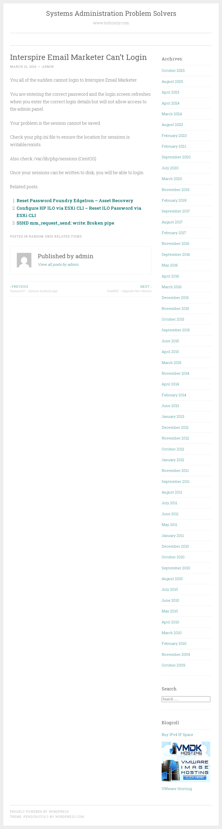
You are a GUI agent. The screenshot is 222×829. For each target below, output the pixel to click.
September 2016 (176, 254)
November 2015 (175, 308)
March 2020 (172, 178)
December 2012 (175, 427)
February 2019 (174, 200)
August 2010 (172, 578)
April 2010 (170, 621)
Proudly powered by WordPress (39, 811)
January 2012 (173, 459)
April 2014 (170, 383)
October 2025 (173, 70)
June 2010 (170, 600)
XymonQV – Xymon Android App (45, 288)
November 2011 (175, 470)
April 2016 (170, 276)
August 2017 (172, 221)
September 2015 (176, 329)
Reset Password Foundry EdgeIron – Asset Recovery (75, 200)
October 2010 (173, 556)
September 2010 (176, 567)
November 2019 (175, 189)
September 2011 (175, 481)
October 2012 (173, 449)
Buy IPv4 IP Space (177, 734)
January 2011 (173, 535)
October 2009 (173, 665)
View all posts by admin (58, 264)
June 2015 (170, 340)
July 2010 (170, 589)
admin (48, 66)
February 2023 (174, 135)
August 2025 (172, 81)
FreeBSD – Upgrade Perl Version (116, 288)
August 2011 (172, 492)
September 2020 (176, 156)
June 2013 (170, 405)
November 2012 (175, 438)
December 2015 (175, 297)
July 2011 (169, 502)
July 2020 (170, 167)
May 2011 (169, 524)
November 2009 (176, 654)
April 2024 (170, 103)
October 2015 (173, 319)
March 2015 (171, 362)
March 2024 (172, 113)
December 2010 (175, 546)
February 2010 (174, 643)
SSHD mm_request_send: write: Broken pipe (65, 223)
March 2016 (172, 286)
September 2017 (176, 211)
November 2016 (175, 243)
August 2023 (172, 124)
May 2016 (170, 265)
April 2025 (170, 92)
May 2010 (170, 611)
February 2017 (174, 232)
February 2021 (174, 146)
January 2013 (173, 416)
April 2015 (170, 351)
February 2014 (174, 394)
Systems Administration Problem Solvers (111, 13)
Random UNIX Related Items (55, 236)
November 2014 (175, 373)
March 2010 (172, 632)
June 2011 (170, 513)
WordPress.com (69, 817)
